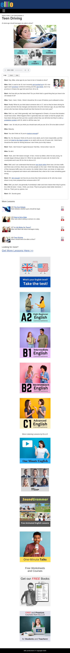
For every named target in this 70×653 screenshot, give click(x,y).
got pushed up (38, 84)
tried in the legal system (19, 140)
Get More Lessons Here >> (17, 250)
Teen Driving (18, 237)
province (15, 87)
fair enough (16, 178)
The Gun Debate (19, 207)
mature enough (32, 133)
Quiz (17, 75)
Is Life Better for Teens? (22, 227)
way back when (41, 164)
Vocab (11, 75)
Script (4, 75)
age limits (39, 87)
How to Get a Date (20, 217)
